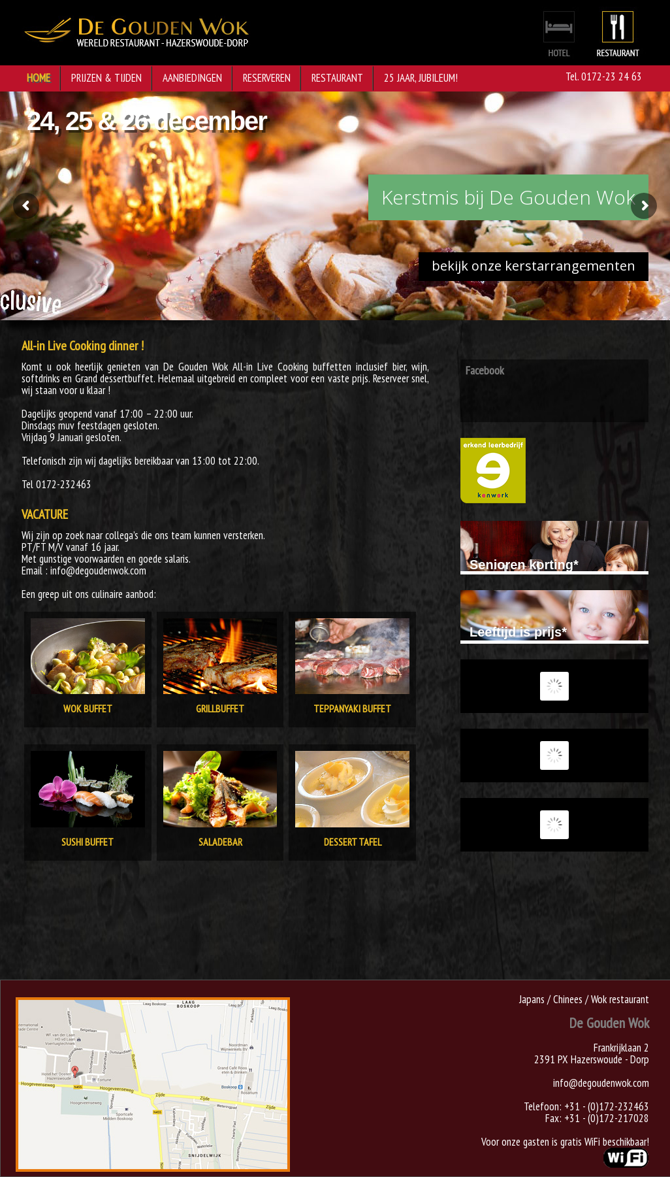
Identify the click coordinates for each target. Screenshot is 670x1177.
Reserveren (267, 78)
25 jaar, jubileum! (421, 78)
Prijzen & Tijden (106, 78)
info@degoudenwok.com (601, 1083)
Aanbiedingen (192, 78)
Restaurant (337, 78)
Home (38, 78)
